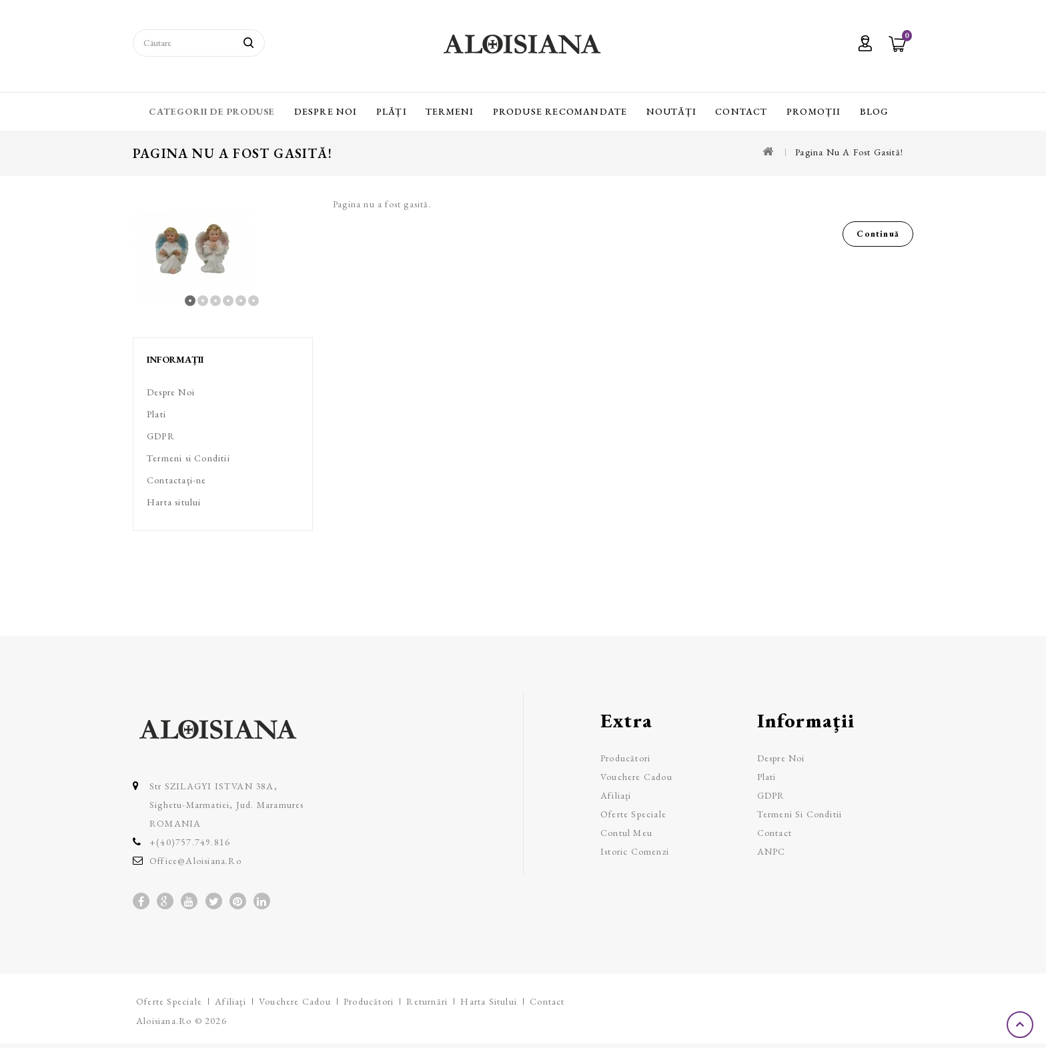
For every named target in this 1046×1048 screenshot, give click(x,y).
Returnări (427, 1001)
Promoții (814, 111)
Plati (156, 414)
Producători (625, 758)
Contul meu (626, 833)
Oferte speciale (633, 814)
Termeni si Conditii (188, 458)
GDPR (161, 436)
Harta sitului (174, 502)
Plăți (391, 111)
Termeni (450, 111)
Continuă (878, 233)
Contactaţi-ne (177, 480)
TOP (1021, 1024)
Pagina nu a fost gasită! (849, 152)
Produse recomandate (560, 111)
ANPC (771, 851)
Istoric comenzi (634, 851)
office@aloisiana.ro (195, 861)
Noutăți (671, 111)
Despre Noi (326, 111)
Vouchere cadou (636, 777)
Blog (874, 111)
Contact (741, 111)
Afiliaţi (616, 795)
